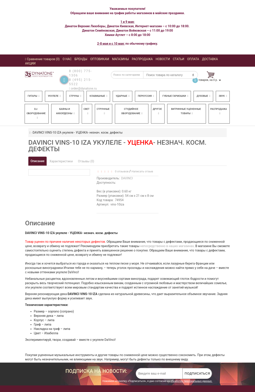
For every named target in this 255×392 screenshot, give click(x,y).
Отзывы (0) (86, 161)
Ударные (122, 96)
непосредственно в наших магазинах (167, 246)
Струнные (103, 111)
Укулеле (54, 96)
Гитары (33, 96)
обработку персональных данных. (191, 381)
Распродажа (218, 111)
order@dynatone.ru (83, 88)
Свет (86, 111)
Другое (157, 111)
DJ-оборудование (36, 113)
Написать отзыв (142, 171)
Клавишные (98, 96)
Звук (223, 96)
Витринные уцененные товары (186, 111)
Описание (37, 161)
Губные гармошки (175, 96)
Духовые (203, 96)
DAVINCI (127, 178)
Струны (75, 96)
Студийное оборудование (131, 111)
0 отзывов (121, 171)
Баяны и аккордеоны (65, 111)
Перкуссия (146, 96)
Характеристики (61, 161)
